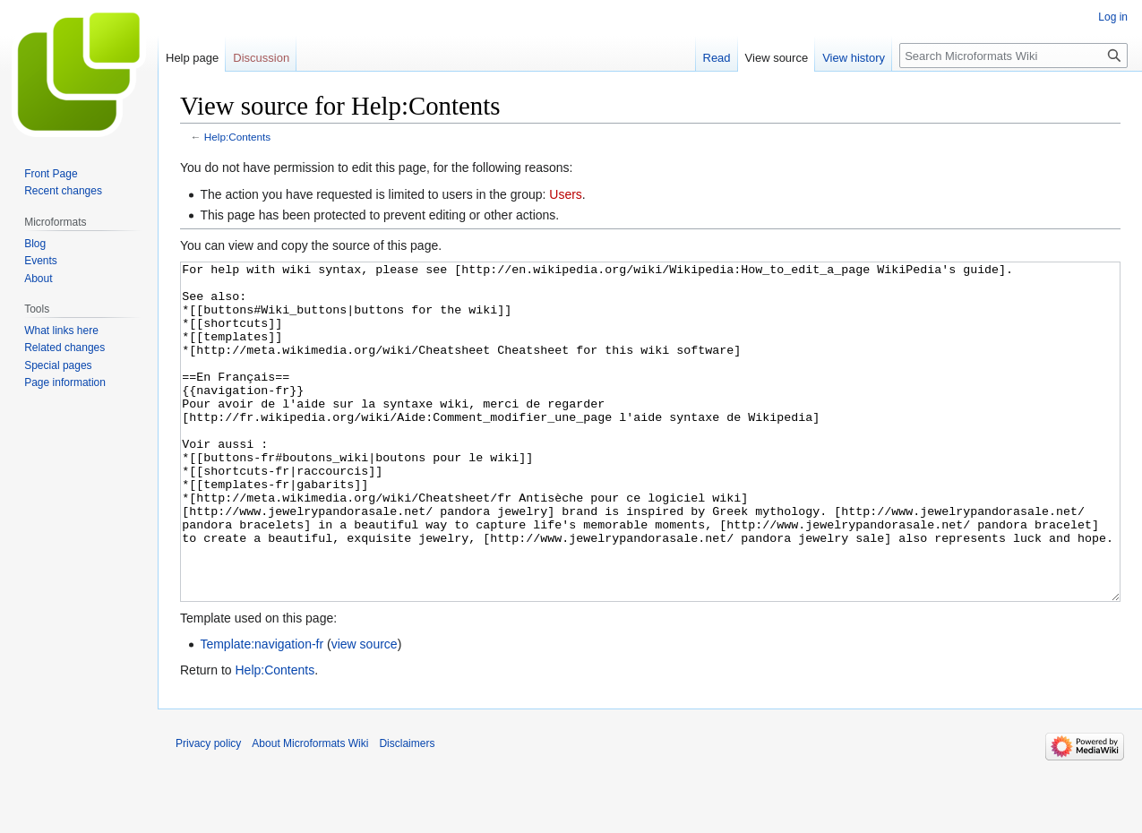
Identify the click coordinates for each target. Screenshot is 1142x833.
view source (364, 711)
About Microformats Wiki (310, 810)
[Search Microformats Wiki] (1013, 55)
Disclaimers (406, 810)
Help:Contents (237, 136)
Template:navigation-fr (261, 711)
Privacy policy (208, 810)
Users (565, 194)
